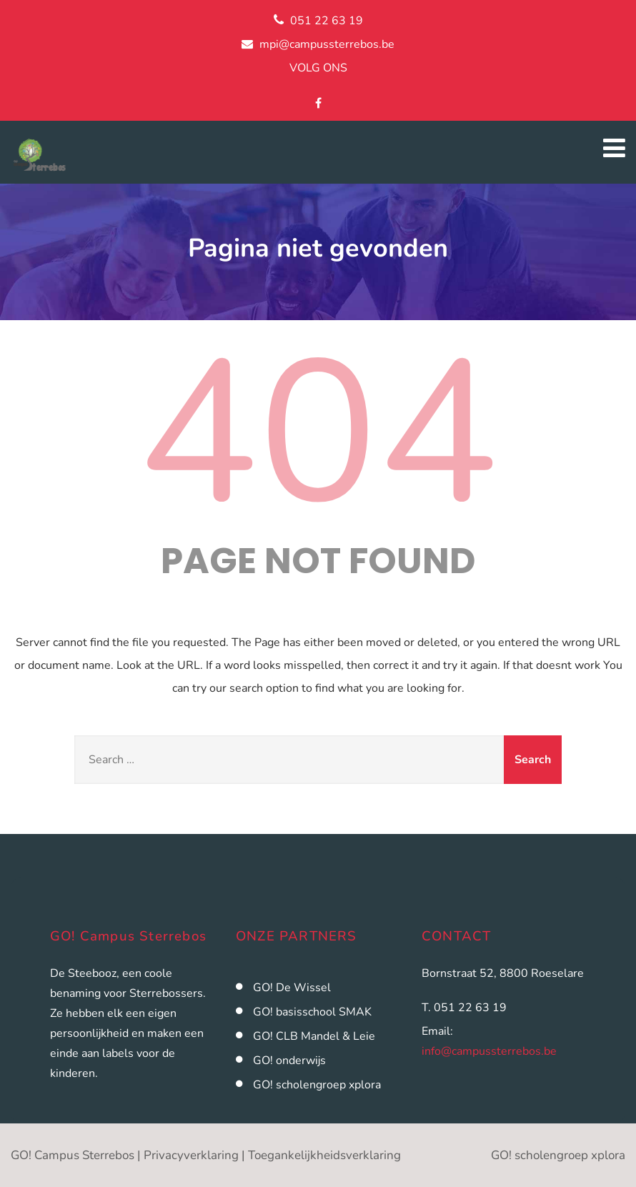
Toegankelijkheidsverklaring (324, 1155)
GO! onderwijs (289, 1060)
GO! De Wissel (292, 987)
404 (318, 434)
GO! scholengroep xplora (317, 1085)
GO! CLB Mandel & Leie (314, 1036)
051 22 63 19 (326, 21)
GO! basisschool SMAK (312, 1012)
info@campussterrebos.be (489, 1051)
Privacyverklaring (191, 1155)
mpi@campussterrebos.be (326, 44)
